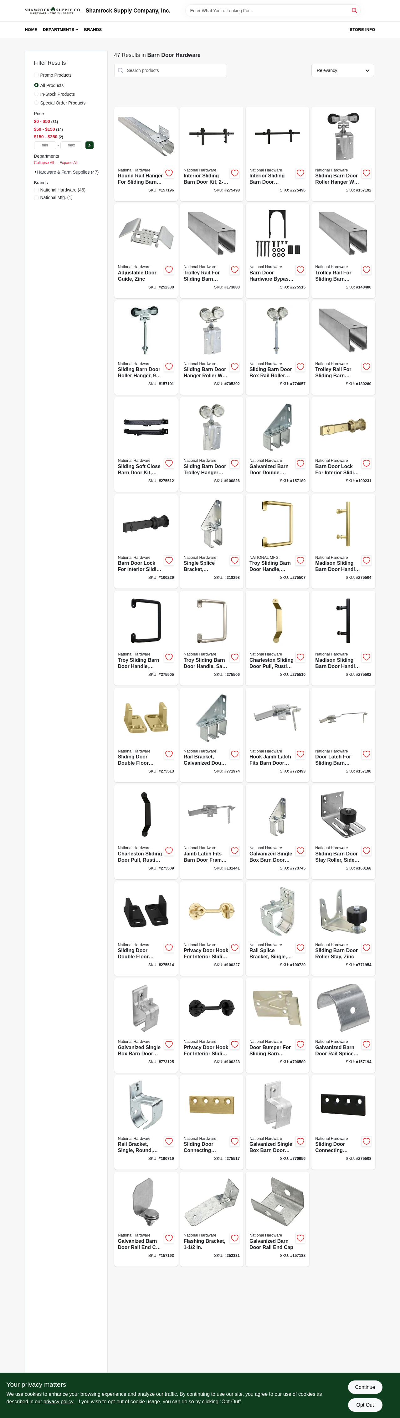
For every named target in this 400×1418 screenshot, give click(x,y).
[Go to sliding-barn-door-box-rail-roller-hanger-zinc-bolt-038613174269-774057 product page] (277, 347)
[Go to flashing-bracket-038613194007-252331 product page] (212, 1219)
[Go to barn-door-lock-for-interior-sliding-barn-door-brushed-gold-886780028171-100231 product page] (343, 444)
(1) (56, 197)
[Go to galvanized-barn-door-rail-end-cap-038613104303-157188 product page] (277, 1219)
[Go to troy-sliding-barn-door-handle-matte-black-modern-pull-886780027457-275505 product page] (146, 638)
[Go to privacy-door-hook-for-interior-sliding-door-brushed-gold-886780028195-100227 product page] (212, 928)
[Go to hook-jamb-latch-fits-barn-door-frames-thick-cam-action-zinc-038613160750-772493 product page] (277, 735)
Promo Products (56, 75)
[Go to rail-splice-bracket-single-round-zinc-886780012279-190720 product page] (277, 928)
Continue (365, 1387)
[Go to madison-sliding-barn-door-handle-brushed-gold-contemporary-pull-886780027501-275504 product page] (343, 541)
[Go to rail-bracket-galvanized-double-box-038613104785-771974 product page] (212, 735)
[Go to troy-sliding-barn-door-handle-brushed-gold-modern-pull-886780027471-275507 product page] (277, 541)
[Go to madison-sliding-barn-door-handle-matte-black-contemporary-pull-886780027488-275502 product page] (343, 638)
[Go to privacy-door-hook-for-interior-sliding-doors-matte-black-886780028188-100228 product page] (212, 1025)
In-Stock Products (57, 94)
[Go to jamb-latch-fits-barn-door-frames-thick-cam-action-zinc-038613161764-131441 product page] (212, 831)
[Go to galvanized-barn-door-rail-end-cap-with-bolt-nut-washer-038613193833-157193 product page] (146, 1219)
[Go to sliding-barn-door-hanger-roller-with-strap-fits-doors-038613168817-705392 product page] (212, 347)
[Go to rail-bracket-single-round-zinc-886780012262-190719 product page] (146, 1122)
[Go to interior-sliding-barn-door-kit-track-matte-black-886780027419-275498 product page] (212, 154)
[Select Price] (89, 145)
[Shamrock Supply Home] (53, 10)
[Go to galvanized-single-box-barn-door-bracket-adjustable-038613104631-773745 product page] (277, 831)
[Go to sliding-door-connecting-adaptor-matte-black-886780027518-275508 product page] (343, 1122)
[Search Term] (273, 10)
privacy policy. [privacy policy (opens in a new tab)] (59, 1401)
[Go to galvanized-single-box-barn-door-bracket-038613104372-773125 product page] (146, 1025)
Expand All (68, 163)
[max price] (71, 145)
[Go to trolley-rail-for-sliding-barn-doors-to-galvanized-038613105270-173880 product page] (212, 250)
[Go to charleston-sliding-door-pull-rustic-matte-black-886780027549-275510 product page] (277, 638)
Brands (93, 29)
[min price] (45, 145)
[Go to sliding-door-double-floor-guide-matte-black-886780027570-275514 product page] (146, 928)
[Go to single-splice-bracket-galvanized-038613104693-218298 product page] (212, 541)
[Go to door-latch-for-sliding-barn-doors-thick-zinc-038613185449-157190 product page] (343, 735)
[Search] (354, 10)
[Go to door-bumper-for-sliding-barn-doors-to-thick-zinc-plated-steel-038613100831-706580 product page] (277, 1025)
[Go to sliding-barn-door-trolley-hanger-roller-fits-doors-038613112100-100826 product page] (212, 444)
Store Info (362, 29)
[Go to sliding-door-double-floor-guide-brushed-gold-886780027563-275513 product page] (146, 735)
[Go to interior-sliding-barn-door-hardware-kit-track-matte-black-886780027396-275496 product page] (277, 154)
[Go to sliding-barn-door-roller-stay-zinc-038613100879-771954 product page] (343, 928)
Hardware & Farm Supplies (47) (68, 172)
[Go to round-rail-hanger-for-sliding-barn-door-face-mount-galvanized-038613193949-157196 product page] (146, 154)
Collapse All (44, 163)
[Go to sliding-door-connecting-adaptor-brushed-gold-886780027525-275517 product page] (212, 1122)
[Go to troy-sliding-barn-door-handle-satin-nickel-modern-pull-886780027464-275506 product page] (212, 638)
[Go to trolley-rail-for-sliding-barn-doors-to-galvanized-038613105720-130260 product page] (343, 347)
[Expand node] (35, 172)
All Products (52, 85)
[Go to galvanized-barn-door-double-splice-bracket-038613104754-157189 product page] (277, 444)
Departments (58, 29)
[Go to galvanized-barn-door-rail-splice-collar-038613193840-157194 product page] (343, 1025)
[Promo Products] (36, 75)
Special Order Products (63, 103)
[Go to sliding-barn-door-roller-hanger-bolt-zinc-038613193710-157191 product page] (146, 347)
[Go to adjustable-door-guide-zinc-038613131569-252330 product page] (146, 250)
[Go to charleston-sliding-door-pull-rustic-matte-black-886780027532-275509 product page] (146, 831)
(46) (63, 189)
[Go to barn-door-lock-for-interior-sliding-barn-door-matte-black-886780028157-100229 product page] (146, 541)
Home (31, 29)
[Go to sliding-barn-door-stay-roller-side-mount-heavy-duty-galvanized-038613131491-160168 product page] (343, 831)
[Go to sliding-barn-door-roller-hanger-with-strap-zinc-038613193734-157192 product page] (343, 154)
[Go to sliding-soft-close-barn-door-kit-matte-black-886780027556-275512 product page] (146, 444)
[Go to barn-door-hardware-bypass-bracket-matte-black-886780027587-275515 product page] (277, 250)
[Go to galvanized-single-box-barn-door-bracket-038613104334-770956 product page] (277, 1122)
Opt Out (365, 1405)
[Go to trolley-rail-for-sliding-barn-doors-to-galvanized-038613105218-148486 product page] (343, 250)
